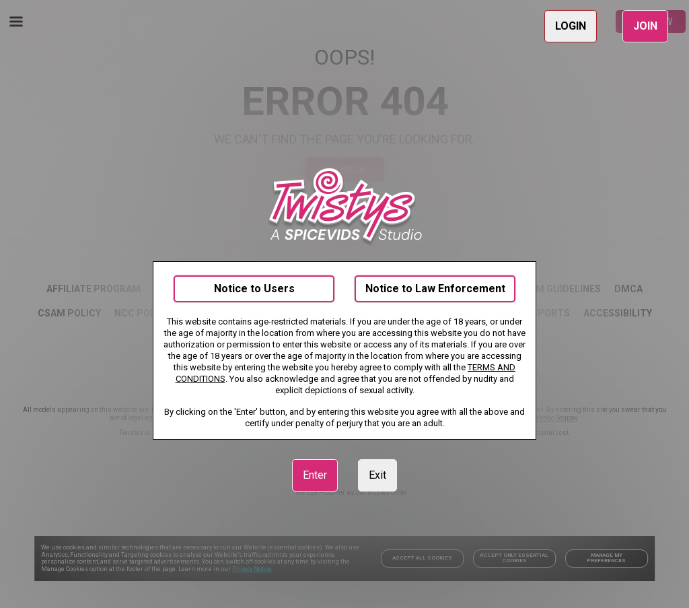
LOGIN (570, 26)
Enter (315, 475)
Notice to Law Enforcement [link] (435, 288)
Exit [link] (377, 475)
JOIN (645, 26)
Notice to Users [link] (254, 288)
